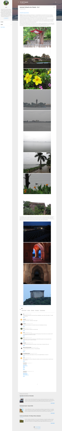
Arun (24, 328)
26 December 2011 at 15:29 (29, 319)
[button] (54, 7)
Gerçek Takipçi (25, 374)
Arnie (24, 332)
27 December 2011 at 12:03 (28, 337)
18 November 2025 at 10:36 (30, 371)
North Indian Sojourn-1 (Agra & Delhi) (26, 405)
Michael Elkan (39, 428)
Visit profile (6, 18)
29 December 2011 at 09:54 (35, 347)
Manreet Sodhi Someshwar (27, 347)
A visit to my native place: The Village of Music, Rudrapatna (30, 415)
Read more (53, 403)
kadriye (24, 367)
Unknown (24, 319)
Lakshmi (24, 323)
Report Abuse (3, 27)
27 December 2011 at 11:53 (28, 332)
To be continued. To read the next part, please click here (27, 305)
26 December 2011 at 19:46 (29, 323)
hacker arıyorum (25, 365)
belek (24, 366)
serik (23, 368)
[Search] (55, 2)
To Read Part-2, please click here (24, 12)
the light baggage (24, 2)
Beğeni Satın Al (25, 373)
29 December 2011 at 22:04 (33, 353)
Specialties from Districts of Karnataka (27, 395)
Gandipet (28, 310)
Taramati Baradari (42, 310)
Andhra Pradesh (24, 310)
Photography (37, 310)
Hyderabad (32, 310)
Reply (24, 317)
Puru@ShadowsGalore (26, 353)
